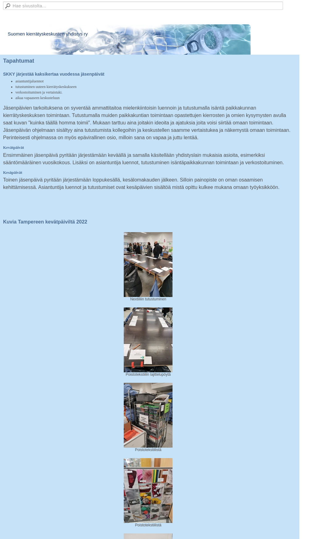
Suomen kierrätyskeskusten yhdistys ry (48, 33)
